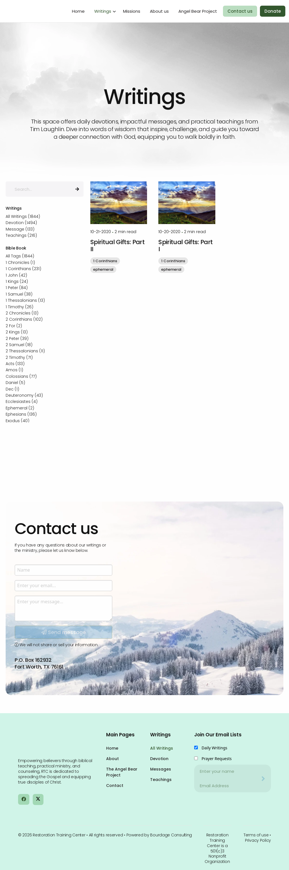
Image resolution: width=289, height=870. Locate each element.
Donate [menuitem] (272, 11)
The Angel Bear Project (121, 772)
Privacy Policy (258, 840)
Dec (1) (12, 389)
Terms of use (256, 835)
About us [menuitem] (159, 11)
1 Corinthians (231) (23, 269)
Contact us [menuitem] (240, 11)
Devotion (159, 758)
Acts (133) (15, 363)
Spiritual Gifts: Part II (117, 245)
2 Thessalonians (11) (25, 351)
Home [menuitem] (78, 11)
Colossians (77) (21, 376)
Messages (160, 769)
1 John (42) (16, 275)
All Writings (161, 748)
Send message (63, 691)
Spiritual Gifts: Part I (185, 245)
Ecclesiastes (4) (22, 401)
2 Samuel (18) (19, 345)
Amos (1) (14, 370)
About (112, 758)
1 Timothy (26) (19, 307)
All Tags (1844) (20, 256)
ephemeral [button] (103, 269)
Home (112, 748)
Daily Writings (214, 747)
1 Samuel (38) (19, 294)
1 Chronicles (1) (20, 262)
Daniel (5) (15, 382)
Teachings (161, 779)
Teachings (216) (21, 235)
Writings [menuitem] (102, 11)
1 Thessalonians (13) (25, 300)
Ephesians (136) (21, 414)
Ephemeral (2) (20, 408)
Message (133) (20, 229)
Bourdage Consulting (171, 835)
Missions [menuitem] (131, 11)
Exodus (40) (17, 421)
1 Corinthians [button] (105, 261)
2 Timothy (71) (19, 357)
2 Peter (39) (17, 338)
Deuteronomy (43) (24, 395)
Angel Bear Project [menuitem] (197, 11)
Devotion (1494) (21, 222)
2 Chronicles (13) (22, 313)
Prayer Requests (217, 758)
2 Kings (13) (17, 332)
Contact (114, 785)
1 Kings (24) (17, 281)
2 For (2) (14, 326)
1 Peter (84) (17, 287)
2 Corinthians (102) (24, 319)
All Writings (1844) (23, 216)
